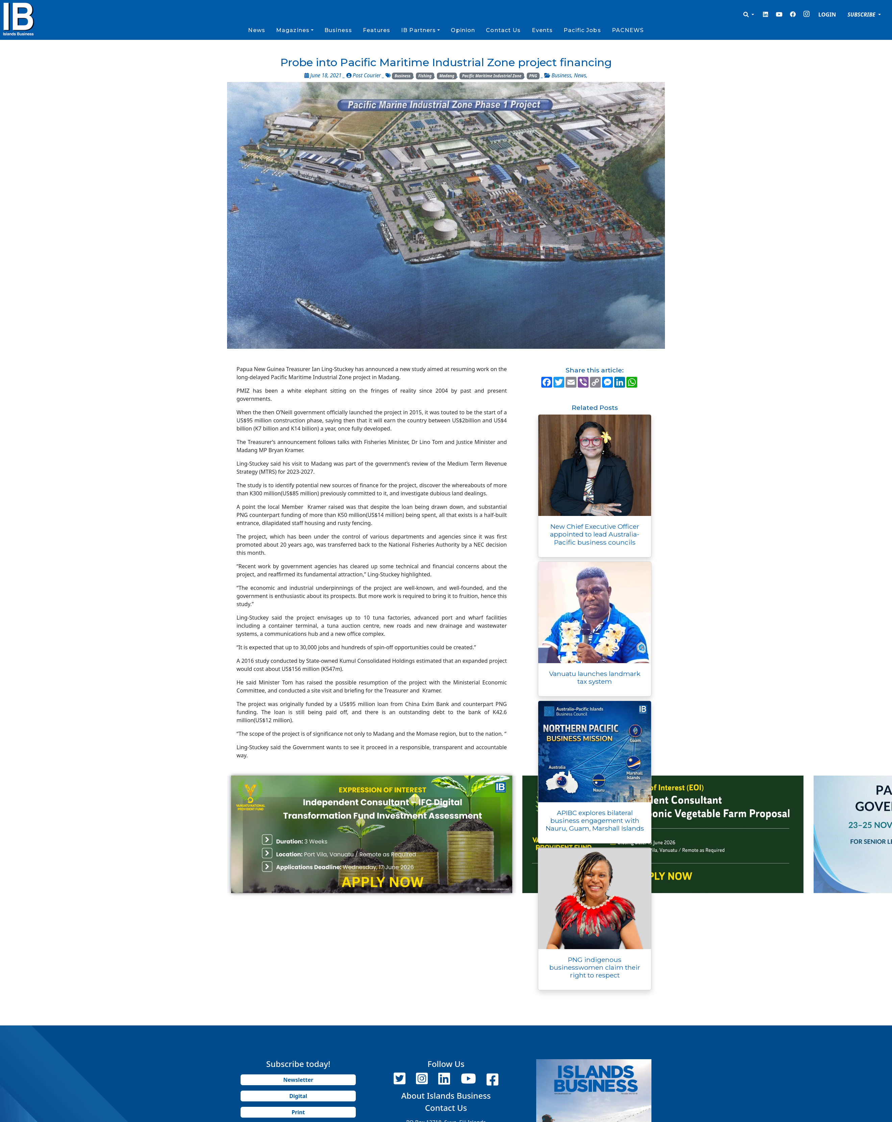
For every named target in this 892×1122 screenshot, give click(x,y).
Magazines (292, 30)
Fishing (424, 75)
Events (542, 30)
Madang (446, 75)
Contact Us (503, 30)
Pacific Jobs (582, 30)
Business (338, 30)
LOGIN (827, 14)
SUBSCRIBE (862, 14)
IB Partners (418, 30)
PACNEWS (628, 30)
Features (376, 30)
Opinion (463, 30)
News (256, 30)
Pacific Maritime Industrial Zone (492, 75)
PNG (533, 75)
